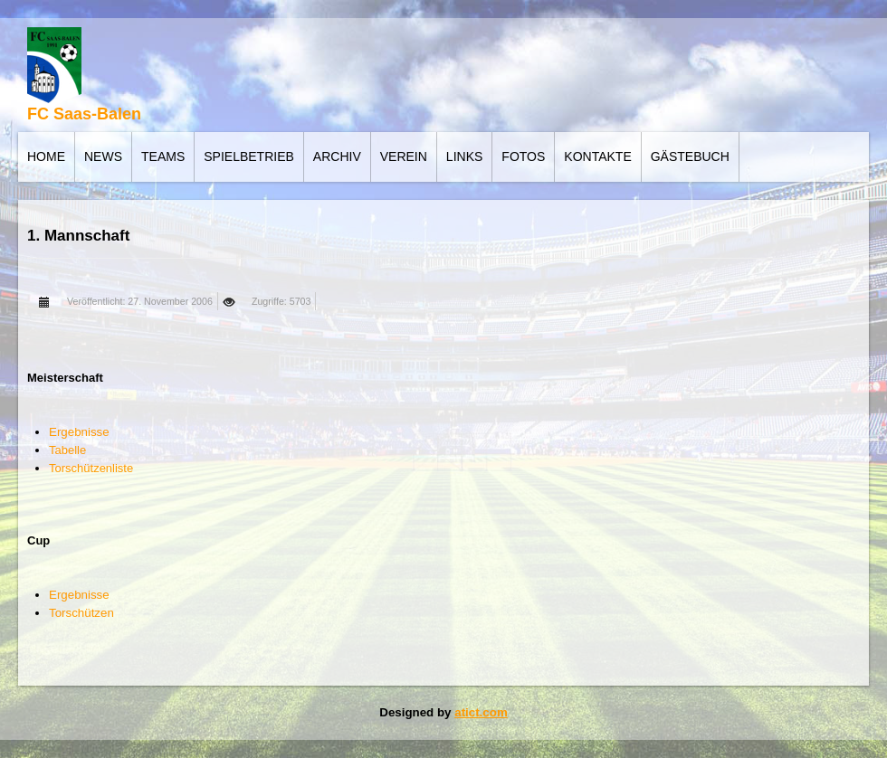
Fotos (523, 156)
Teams (163, 156)
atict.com (481, 712)
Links (464, 156)
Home (46, 156)
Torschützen (81, 613)
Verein (403, 156)
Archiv (337, 156)
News (103, 156)
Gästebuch (690, 156)
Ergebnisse (79, 432)
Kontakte (597, 156)
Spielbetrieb (249, 156)
